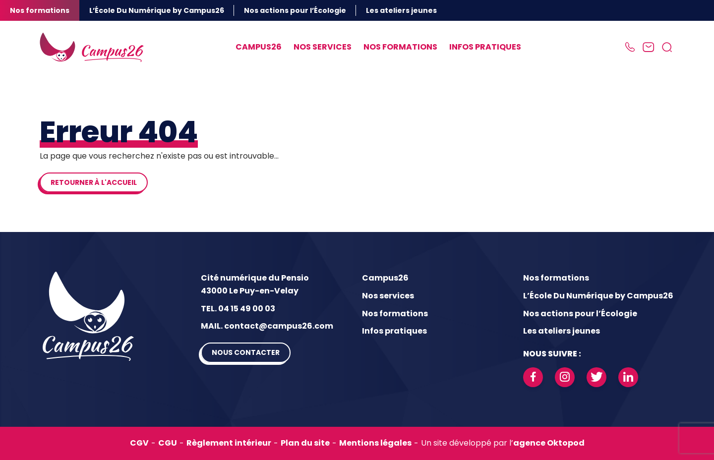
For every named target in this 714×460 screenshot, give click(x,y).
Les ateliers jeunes (401, 10)
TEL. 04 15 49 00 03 (238, 308)
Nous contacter (246, 352)
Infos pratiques (485, 47)
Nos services (323, 47)
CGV (139, 443)
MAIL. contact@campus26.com (267, 326)
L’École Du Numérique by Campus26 (156, 10)
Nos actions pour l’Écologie (295, 10)
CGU (167, 443)
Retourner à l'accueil (94, 182)
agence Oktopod (549, 443)
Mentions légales (375, 443)
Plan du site (305, 443)
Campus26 (259, 47)
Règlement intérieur (228, 443)
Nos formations (39, 10)
